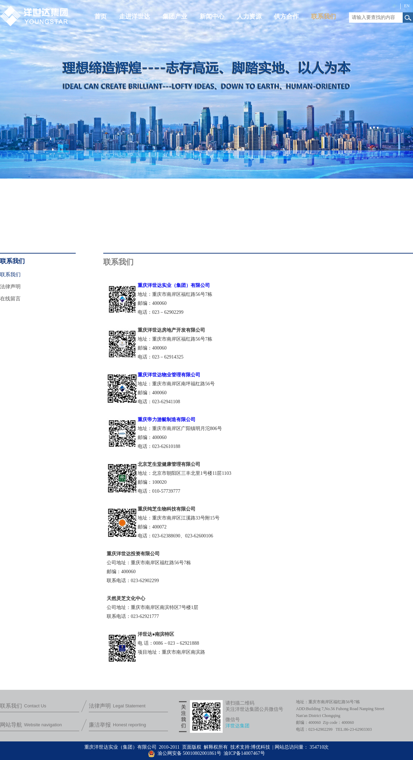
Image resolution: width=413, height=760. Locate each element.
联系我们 (10, 274)
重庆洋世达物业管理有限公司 (169, 374)
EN (407, 5)
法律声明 (10, 286)
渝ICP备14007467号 (244, 753)
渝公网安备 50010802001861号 (184, 753)
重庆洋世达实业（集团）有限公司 (174, 285)
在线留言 (10, 298)
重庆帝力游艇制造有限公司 (166, 419)
